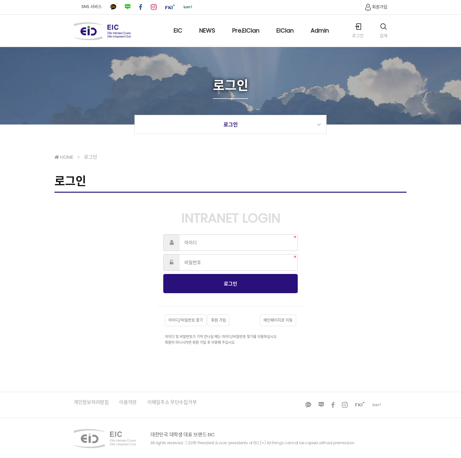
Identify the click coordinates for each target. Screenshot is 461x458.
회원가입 (375, 7)
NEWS (207, 37)
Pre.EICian (245, 37)
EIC (178, 37)
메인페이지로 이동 (278, 320)
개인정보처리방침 (91, 402)
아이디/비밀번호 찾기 (185, 320)
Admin (320, 37)
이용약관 (128, 402)
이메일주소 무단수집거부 (172, 402)
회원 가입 (218, 320)
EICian (285, 37)
